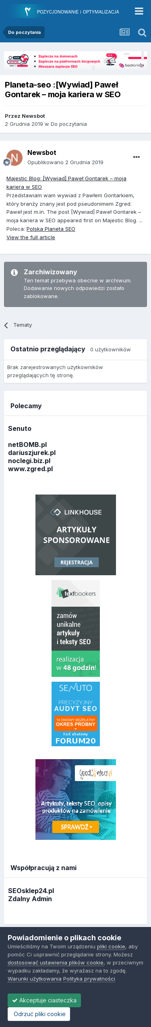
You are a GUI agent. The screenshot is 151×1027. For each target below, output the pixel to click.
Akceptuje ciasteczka (44, 1000)
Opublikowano (65, 162)
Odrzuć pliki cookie (39, 1013)
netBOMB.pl (27, 444)
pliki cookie (111, 946)
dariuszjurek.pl (32, 453)
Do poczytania (69, 124)
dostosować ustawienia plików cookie (55, 962)
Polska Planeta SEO (51, 228)
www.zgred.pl (30, 469)
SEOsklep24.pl (31, 891)
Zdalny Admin (30, 899)
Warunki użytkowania (35, 978)
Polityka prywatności (89, 978)
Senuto (19, 428)
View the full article (30, 237)
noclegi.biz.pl (29, 461)
